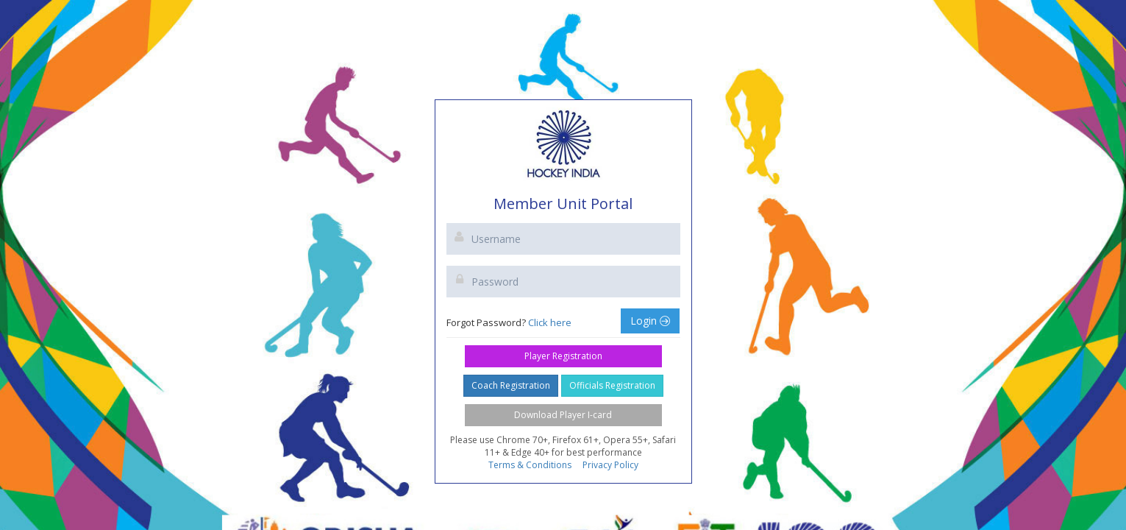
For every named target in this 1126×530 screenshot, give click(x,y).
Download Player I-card (563, 415)
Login (650, 321)
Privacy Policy (610, 465)
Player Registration (563, 356)
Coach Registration (510, 385)
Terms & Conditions (529, 465)
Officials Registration (612, 385)
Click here (549, 322)
